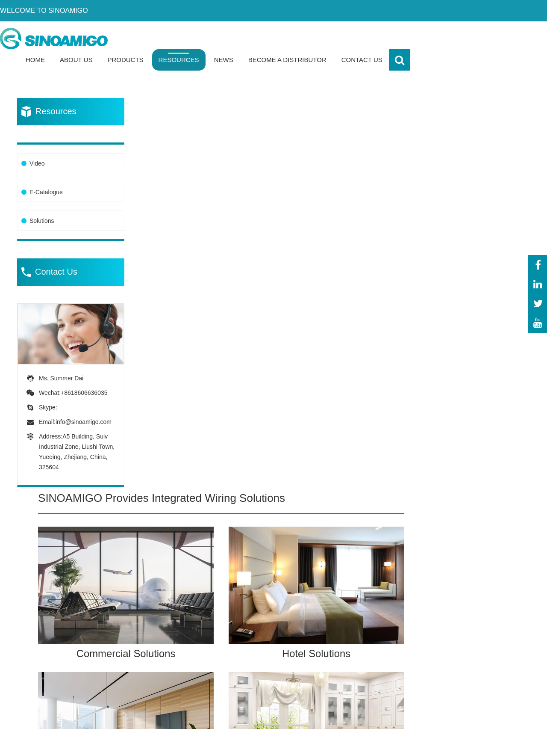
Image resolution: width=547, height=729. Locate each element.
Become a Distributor (424, 38)
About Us (213, 38)
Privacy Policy (454, 716)
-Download (467, 645)
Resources (315, 38)
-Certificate (467, 629)
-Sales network (473, 662)
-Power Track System (269, 629)
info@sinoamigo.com (84, 400)
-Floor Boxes (256, 597)
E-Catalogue (46, 171)
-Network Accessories (270, 662)
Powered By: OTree (391, 716)
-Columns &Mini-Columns (258, 682)
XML (491, 716)
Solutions (41, 199)
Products (262, 38)
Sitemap (517, 716)
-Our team (466, 613)
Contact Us (498, 38)
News (360, 38)
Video (37, 142)
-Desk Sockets (259, 613)
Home (172, 38)
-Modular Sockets (264, 645)
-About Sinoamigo (478, 597)
